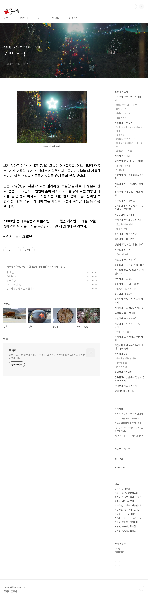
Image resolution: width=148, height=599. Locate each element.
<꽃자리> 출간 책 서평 (125, 313)
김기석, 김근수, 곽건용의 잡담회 (129, 413)
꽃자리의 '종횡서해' (124, 293)
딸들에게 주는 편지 (124, 224)
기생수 (127, 505)
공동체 (125, 526)
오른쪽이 (136, 517)
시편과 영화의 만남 (124, 113)
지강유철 (118, 509)
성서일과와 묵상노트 (124, 391)
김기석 (125, 513)
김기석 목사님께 (122, 155)
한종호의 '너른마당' (124, 249)
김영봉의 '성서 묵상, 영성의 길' (129, 307)
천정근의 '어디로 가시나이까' (128, 219)
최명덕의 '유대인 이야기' (126, 233)
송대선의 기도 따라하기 (126, 385)
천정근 (133, 530)
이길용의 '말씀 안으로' (125, 200)
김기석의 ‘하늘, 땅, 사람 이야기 (129, 161)
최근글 (118, 448)
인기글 (127, 448)
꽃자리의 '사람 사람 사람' (127, 284)
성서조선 (118, 505)
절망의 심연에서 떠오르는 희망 (128, 418)
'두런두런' (120, 134)
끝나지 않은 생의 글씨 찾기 (19, 288)
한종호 (125, 497)
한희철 (137, 509)
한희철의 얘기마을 (37, 266)
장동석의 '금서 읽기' (124, 278)
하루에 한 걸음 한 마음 (126, 358)
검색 (134, 6)
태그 (40, 18)
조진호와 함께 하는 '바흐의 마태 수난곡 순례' (129, 347)
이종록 (133, 513)
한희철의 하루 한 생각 (125, 138)
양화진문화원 (120, 492)
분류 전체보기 (121, 91)
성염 (132, 497)
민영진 (139, 497)
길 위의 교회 (121, 228)
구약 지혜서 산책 (123, 331)
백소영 (117, 522)
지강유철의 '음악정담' (125, 214)
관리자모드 (75, 18)
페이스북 (117, 563)
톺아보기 (120, 169)
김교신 (117, 530)
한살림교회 (133, 492)
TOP (141, 588)
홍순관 (117, 513)
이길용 (117, 501)
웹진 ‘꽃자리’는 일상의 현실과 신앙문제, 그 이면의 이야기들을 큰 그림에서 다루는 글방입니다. (47, 356)
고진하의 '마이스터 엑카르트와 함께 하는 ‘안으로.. (129, 207)
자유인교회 (137, 505)
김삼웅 (125, 530)
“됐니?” (10, 276)
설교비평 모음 (122, 254)
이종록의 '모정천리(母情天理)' (129, 264)
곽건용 (125, 522)
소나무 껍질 (12, 284)
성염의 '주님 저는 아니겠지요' (129, 244)
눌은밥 (10, 280)
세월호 (127, 488)
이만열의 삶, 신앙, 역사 (126, 288)
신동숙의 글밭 (121, 353)
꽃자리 (13, 350)
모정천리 (118, 488)
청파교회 (134, 522)
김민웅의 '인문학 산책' (125, 259)
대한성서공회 (128, 501)
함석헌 (133, 526)
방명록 (55, 18)
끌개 (9, 272)
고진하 (117, 526)
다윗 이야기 (121, 109)
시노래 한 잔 (121, 362)
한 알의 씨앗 (121, 366)
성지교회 (128, 509)
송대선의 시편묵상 (123, 372)
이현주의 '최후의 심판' (125, 318)
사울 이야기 (121, 117)
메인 (6, 18)
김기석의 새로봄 (123, 165)
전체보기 (23, 18)
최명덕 (117, 497)
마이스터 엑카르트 (123, 517)
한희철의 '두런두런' (16, 266)
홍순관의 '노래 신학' (124, 239)
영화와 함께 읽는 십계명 (126, 104)
